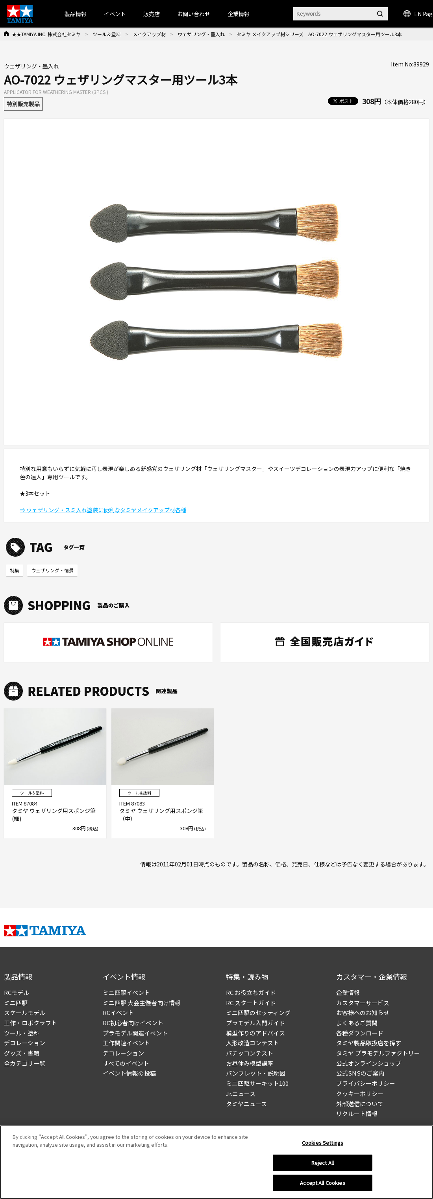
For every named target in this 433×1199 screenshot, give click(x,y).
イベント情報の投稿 (129, 1073)
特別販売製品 (23, 104)
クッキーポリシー (359, 1093)
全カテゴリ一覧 (24, 1063)
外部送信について (359, 1104)
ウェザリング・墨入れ (201, 34)
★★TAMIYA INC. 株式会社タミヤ (46, 34)
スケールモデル (24, 1012)
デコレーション (24, 1043)
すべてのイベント (126, 1063)
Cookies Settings (322, 1142)
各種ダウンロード (359, 1033)
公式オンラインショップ (368, 1063)
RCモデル (16, 992)
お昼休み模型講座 (249, 1063)
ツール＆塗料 (107, 34)
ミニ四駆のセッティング (258, 1012)
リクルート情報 (356, 1113)
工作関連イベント (126, 1043)
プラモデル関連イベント (135, 1033)
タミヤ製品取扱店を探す (368, 1043)
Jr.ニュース (240, 1093)
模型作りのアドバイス (255, 1033)
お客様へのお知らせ (362, 1012)
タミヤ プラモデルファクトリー (378, 1053)
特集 (14, 570)
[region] (216, 1162)
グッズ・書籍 (21, 1053)
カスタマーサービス (362, 1003)
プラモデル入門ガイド (255, 1023)
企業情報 (348, 992)
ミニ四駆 (16, 1003)
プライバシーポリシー (365, 1083)
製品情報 (76, 14)
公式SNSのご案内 (360, 1073)
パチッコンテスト (249, 1053)
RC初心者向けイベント (133, 1023)
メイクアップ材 (149, 34)
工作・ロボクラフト (30, 1023)
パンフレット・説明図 (255, 1073)
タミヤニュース (246, 1104)
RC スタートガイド (251, 1003)
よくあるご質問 (356, 1023)
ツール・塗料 (21, 1033)
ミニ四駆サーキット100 (257, 1083)
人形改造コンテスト (252, 1043)
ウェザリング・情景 (52, 570)
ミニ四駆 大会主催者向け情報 (142, 1003)
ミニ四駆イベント (126, 992)
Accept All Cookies (322, 1182)
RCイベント (118, 1012)
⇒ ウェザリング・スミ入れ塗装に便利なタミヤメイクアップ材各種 (103, 510)
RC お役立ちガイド (251, 992)
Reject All (322, 1162)
